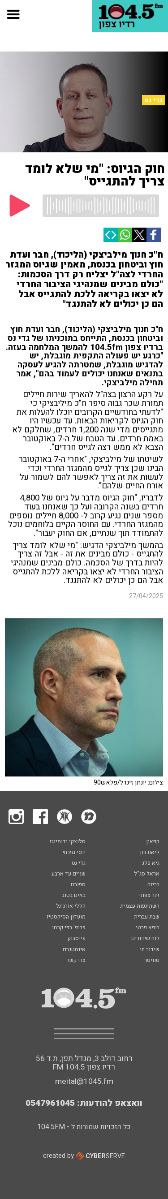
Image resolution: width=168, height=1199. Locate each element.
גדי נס (153, 100)
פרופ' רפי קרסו (69, 928)
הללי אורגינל (71, 906)
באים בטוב (74, 896)
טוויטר (151, 960)
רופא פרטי (147, 928)
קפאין (152, 842)
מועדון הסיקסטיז (66, 917)
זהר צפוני (149, 896)
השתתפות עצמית (139, 906)
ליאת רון (149, 853)
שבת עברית (146, 917)
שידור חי (149, 950)
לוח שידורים (145, 939)
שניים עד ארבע (69, 874)
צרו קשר (76, 960)
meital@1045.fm (84, 1081)
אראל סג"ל (146, 874)
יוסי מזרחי (74, 853)
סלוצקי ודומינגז (68, 842)
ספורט (78, 885)
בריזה (153, 885)
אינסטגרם (74, 950)
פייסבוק (77, 939)
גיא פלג (150, 863)
